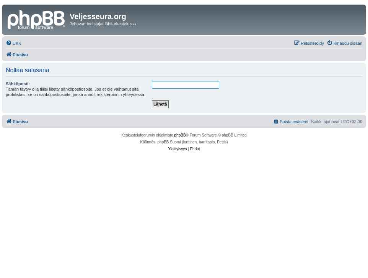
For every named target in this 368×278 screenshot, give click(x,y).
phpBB (180, 135)
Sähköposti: (18, 83)
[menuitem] (13, 43)
